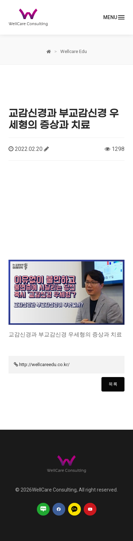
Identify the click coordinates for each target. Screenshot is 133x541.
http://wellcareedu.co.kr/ (44, 364)
